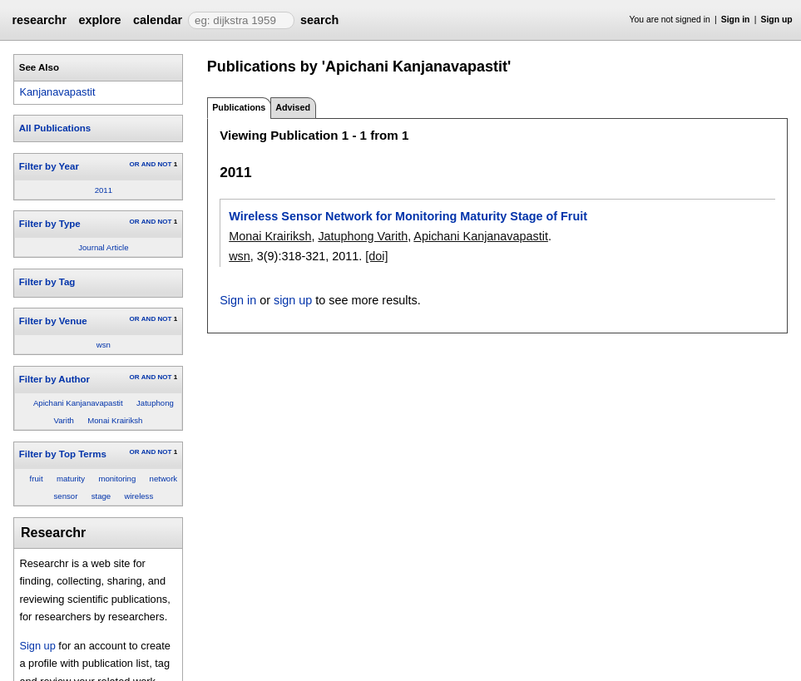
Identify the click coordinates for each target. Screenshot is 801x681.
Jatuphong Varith (363, 236)
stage (101, 496)
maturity (71, 478)
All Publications (55, 128)
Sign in (735, 19)
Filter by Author (54, 379)
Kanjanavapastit (57, 92)
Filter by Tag (47, 282)
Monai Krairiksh (114, 420)
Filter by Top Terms (62, 454)
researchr (39, 20)
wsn (103, 344)
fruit (36, 478)
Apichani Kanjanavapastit (78, 402)
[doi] (376, 256)
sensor (66, 496)
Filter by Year (49, 166)
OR (134, 164)
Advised (292, 107)
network (164, 478)
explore (99, 20)
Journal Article (103, 247)
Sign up (777, 19)
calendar (157, 20)
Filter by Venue (53, 321)
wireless (139, 496)
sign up (293, 300)
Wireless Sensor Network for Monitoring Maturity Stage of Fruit (408, 216)
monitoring (117, 478)
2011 (103, 190)
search (319, 20)
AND (148, 164)
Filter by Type (50, 224)
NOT (164, 164)
